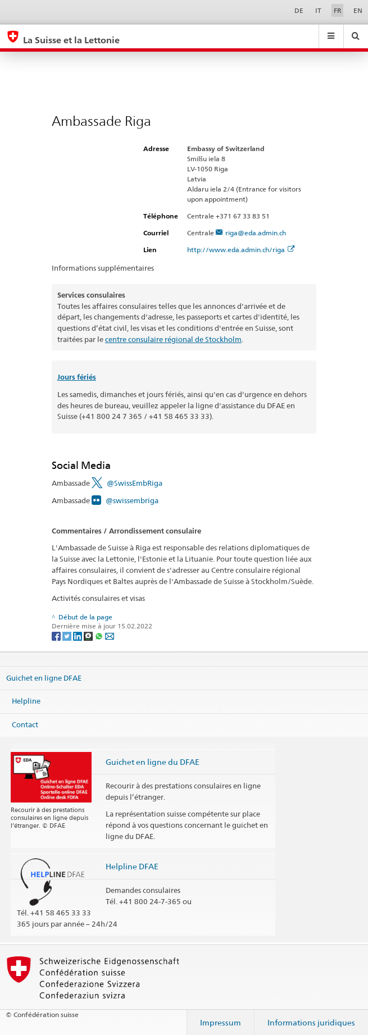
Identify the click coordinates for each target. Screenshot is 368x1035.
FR (338, 10)
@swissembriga (132, 500)
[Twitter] (67, 635)
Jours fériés (76, 377)
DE (298, 10)
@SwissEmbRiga (134, 482)
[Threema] (89, 635)
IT (318, 10)
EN (357, 10)
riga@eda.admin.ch (255, 232)
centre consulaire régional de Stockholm (173, 339)
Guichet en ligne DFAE (43, 677)
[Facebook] (57, 635)
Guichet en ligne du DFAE (152, 762)
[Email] (109, 635)
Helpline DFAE (132, 866)
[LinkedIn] (78, 635)
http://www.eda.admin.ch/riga (240, 249)
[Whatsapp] (99, 635)
